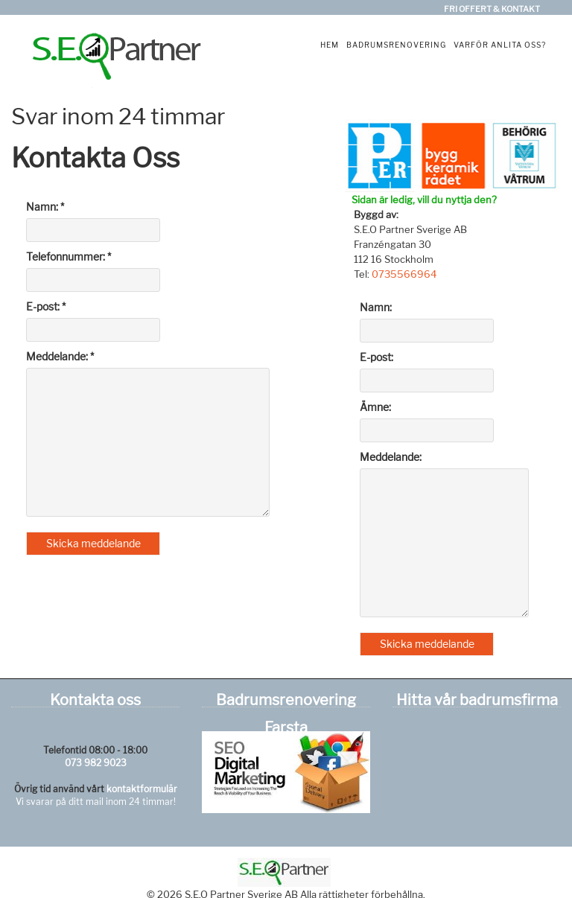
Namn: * (45, 206)
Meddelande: (391, 456)
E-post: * (46, 306)
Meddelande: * (60, 356)
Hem (329, 44)
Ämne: (375, 407)
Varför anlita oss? (500, 44)
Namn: (376, 307)
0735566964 (404, 274)
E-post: (376, 357)
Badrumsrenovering (396, 44)
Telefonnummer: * (68, 256)
